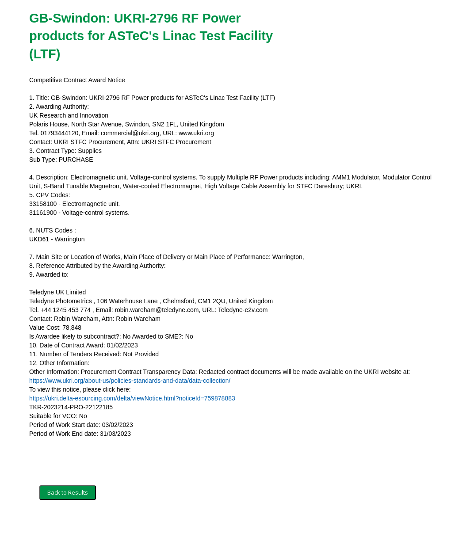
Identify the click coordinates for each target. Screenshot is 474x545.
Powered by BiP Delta (204, 526)
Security (114, 526)
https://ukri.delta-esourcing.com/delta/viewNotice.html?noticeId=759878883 (132, 398)
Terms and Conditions (68, 526)
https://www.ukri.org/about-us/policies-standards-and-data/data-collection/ (129, 380)
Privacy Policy (151, 526)
